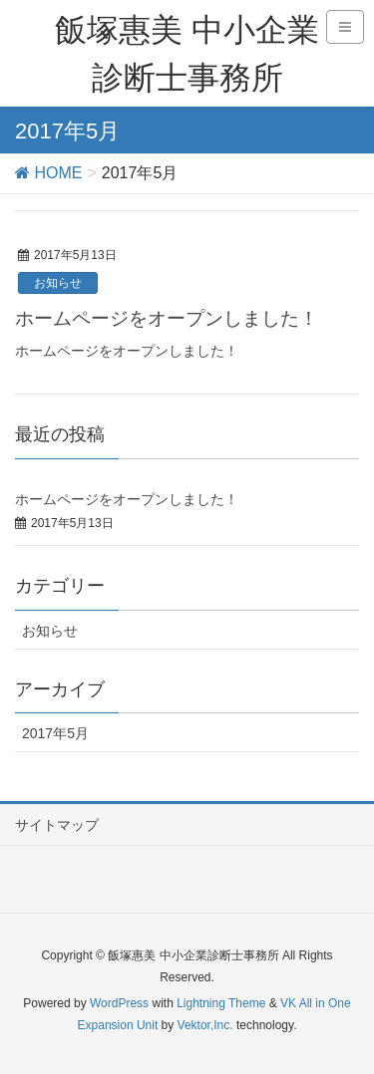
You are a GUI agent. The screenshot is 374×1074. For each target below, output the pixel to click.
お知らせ (58, 283)
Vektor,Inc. (205, 1025)
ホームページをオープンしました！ (166, 318)
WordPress (119, 1003)
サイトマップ (57, 825)
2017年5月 (55, 733)
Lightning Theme (221, 1003)
